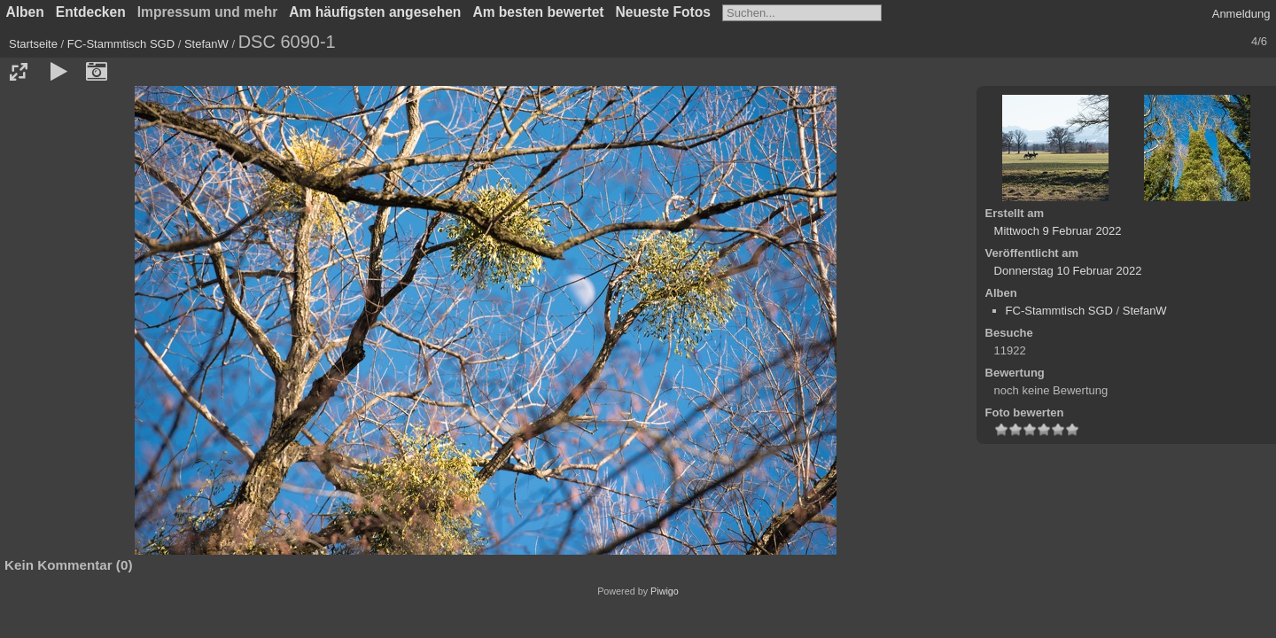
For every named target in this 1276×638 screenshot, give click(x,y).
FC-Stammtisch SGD (121, 44)
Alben (25, 11)
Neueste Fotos (663, 11)
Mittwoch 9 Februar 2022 (1058, 230)
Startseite (33, 44)
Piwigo (664, 591)
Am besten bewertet (537, 11)
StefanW (206, 44)
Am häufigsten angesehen (375, 11)
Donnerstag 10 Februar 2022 (1068, 270)
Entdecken (91, 11)
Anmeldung (1241, 13)
